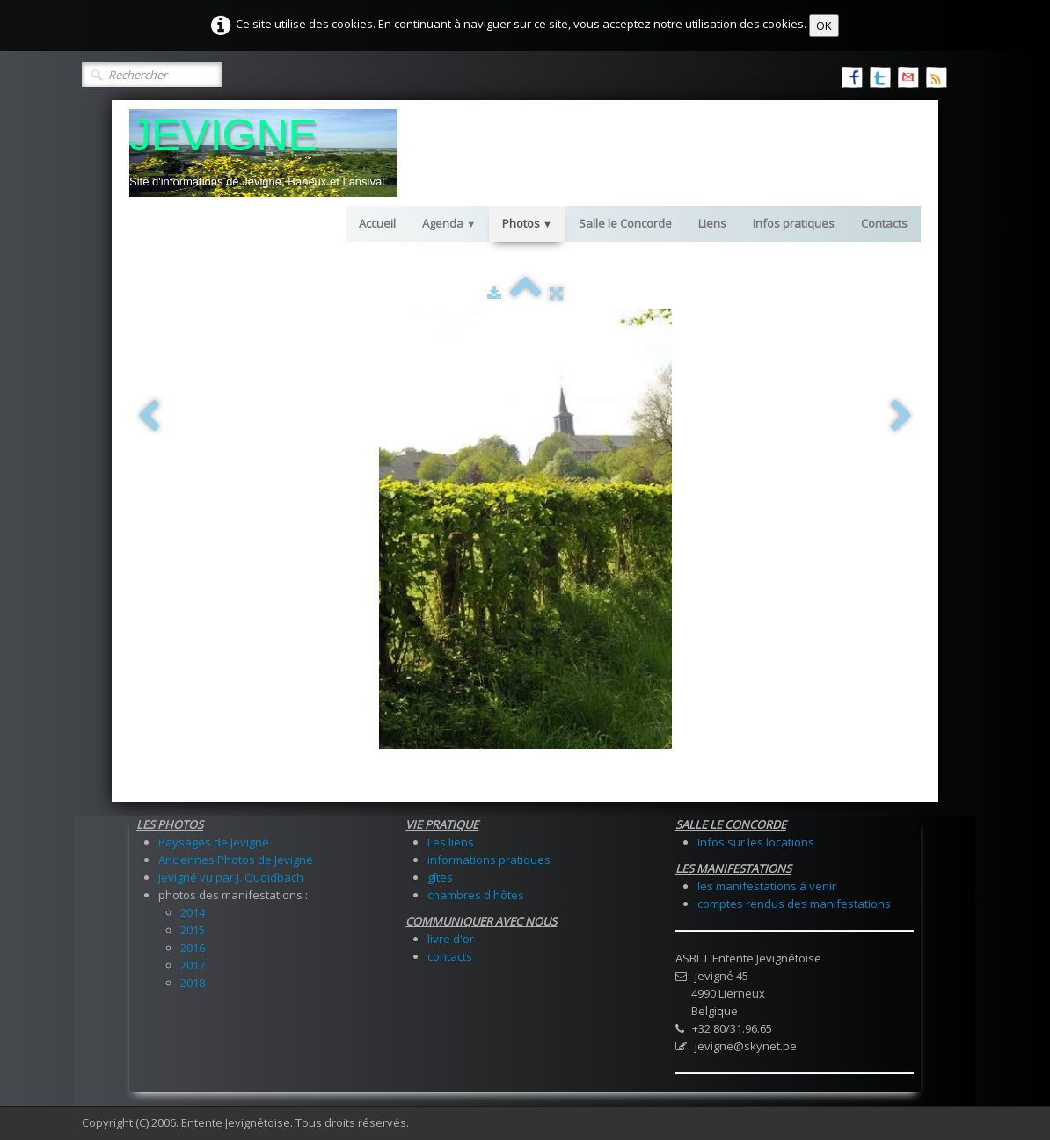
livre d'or (450, 939)
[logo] (263, 153)
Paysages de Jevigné (213, 842)
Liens (712, 223)
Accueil (377, 223)
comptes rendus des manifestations (794, 903)
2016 (192, 947)
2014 (192, 912)
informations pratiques (489, 860)
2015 (192, 930)
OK (824, 25)
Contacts (884, 223)
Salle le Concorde (625, 223)
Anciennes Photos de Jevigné (235, 860)
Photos (527, 223)
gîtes (440, 877)
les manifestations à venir (766, 886)
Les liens (450, 842)
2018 (192, 983)
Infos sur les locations (755, 842)
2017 (192, 965)
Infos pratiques (794, 223)
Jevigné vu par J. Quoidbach (230, 877)
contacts (449, 956)
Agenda (449, 223)
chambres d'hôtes (475, 895)
